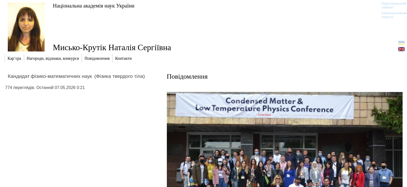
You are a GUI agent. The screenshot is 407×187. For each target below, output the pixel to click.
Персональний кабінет (391, 5)
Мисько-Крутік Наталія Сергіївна (112, 47)
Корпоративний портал (391, 15)
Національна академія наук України (93, 6)
